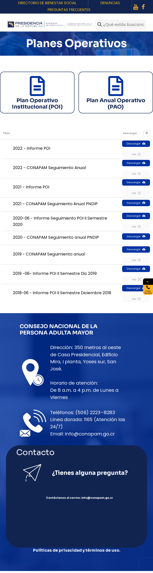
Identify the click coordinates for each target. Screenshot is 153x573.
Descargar (136, 143)
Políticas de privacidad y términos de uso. (76, 552)
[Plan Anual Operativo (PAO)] (116, 86)
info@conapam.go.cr (90, 433)
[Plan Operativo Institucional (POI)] (37, 86)
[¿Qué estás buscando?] (120, 25)
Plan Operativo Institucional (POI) (37, 103)
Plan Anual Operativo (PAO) (115, 103)
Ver (136, 154)
